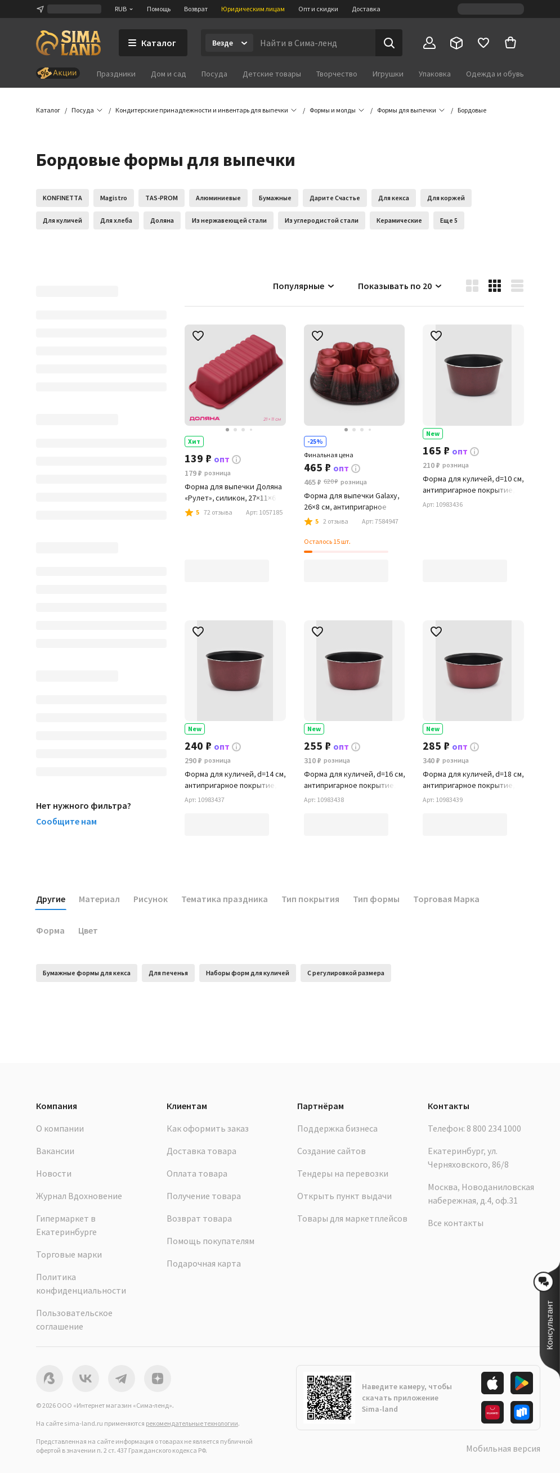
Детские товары (272, 74)
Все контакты (455, 1222)
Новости (53, 1173)
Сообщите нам (66, 821)
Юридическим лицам (253, 8)
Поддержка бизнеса (337, 1128)
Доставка (366, 8)
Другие (50, 898)
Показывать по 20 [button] (400, 285)
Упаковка (435, 74)
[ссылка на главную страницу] (68, 43)
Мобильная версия (503, 1448)
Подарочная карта (204, 1263)
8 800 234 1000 (494, 1128)
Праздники (116, 74)
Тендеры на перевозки (342, 1173)
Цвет (88, 930)
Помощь (159, 8)
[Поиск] (388, 42)
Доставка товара (201, 1150)
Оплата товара (197, 1173)
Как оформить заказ (208, 1128)
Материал (99, 898)
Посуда (214, 74)
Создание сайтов (331, 1150)
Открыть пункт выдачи (344, 1195)
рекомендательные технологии (192, 1423)
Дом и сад (168, 74)
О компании (60, 1128)
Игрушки (388, 74)
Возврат (196, 8)
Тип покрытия (310, 898)
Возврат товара (199, 1218)
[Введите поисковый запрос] (314, 42)
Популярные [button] (304, 285)
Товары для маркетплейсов (352, 1218)
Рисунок (150, 898)
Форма (50, 930)
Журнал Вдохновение (79, 1195)
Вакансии (55, 1150)
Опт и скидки (318, 8)
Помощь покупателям (210, 1240)
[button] (472, 110)
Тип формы (376, 898)
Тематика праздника (224, 898)
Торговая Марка (446, 898)
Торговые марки (69, 1254)
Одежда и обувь (495, 74)
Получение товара (204, 1195)
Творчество (336, 74)
